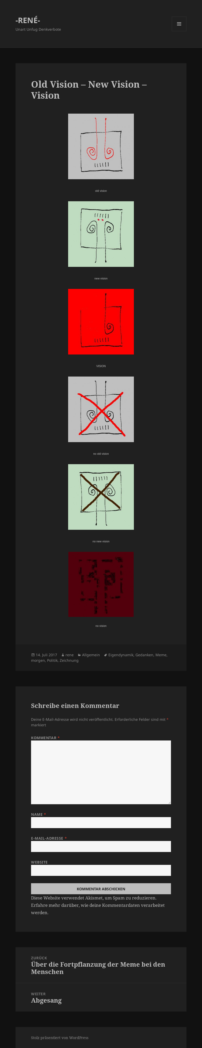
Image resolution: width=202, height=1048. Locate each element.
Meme (160, 654)
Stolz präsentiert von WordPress (59, 1037)
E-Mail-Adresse (49, 838)
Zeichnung (69, 660)
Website (39, 862)
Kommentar (45, 737)
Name (38, 814)
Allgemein (91, 654)
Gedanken (144, 654)
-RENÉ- (28, 20)
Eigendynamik (120, 654)
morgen (38, 660)
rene (69, 654)
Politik (52, 660)
